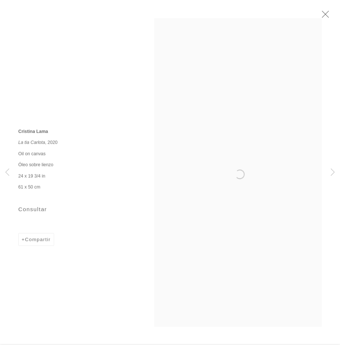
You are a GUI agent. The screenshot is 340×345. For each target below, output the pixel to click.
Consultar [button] (32, 211)
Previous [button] (7, 172)
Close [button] (324, 16)
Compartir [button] (37, 241)
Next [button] (332, 172)
